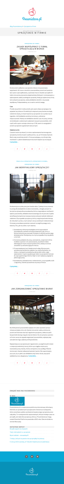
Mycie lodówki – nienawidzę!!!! (19, 435)
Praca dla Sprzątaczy (24, 161)
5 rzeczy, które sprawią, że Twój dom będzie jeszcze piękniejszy (29, 442)
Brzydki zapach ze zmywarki (18, 429)
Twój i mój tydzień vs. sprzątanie (20, 432)
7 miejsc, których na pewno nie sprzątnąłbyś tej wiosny (27, 438)
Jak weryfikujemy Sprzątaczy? (32, 167)
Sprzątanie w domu (40, 161)
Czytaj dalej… (14, 142)
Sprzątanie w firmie (32, 43)
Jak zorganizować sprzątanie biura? (32, 288)
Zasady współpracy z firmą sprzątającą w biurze (32, 47)
